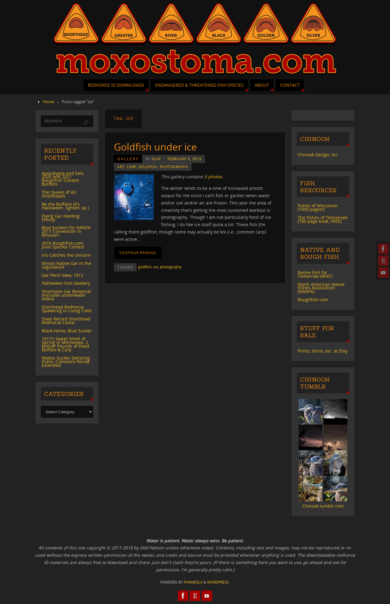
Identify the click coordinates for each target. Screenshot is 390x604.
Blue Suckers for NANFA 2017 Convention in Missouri (66, 231)
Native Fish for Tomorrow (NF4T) (315, 274)
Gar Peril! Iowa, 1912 (62, 275)
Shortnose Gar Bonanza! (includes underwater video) (66, 295)
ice (155, 266)
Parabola (193, 582)
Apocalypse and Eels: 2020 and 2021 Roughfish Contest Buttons (63, 178)
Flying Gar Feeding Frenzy (61, 217)
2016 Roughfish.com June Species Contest (63, 245)
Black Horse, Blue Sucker (67, 331)
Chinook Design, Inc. (318, 154)
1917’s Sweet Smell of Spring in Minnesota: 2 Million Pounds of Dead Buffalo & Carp (65, 344)
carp (131, 166)
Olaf (156, 158)
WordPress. (218, 582)
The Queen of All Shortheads (59, 194)
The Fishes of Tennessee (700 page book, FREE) (323, 219)
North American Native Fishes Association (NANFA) (321, 288)
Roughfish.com (313, 299)
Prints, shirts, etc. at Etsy (322, 351)
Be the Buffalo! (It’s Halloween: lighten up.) (65, 206)
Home (48, 101)
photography (174, 166)
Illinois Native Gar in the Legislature (66, 265)
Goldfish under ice (155, 146)
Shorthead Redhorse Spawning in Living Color (67, 308)
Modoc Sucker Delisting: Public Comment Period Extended (66, 361)
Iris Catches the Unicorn (66, 255)
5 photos (213, 176)
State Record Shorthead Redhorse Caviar (66, 320)
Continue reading (137, 252)
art (121, 166)
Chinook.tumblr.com (323, 506)
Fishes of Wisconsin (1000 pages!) (318, 207)
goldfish (148, 166)
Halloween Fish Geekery (66, 283)
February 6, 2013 (184, 158)
